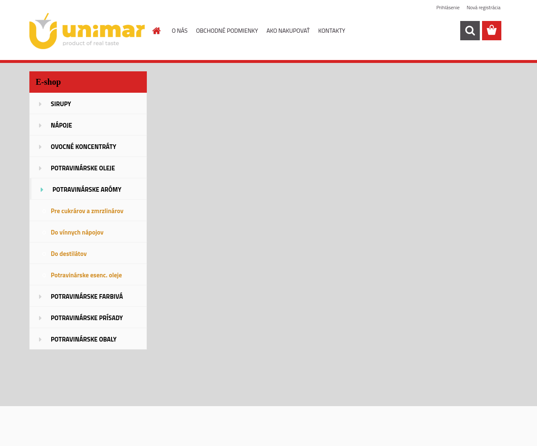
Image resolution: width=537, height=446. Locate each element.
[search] (470, 30)
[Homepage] (156, 30)
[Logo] (87, 31)
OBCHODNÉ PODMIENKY (227, 30)
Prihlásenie (447, 7)
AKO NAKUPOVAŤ (288, 30)
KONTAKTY (331, 30)
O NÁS (180, 30)
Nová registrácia (484, 7)
